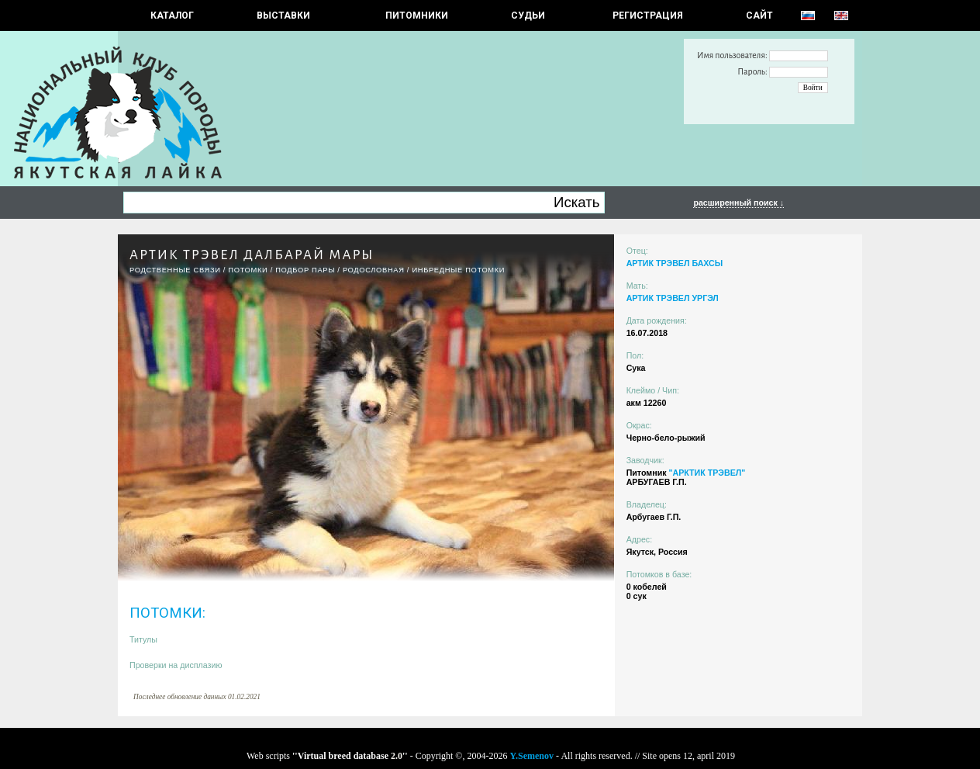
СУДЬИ (528, 15)
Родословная (374, 270)
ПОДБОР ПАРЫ (305, 270)
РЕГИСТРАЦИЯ (647, 15)
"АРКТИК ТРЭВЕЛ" (706, 472)
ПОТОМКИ (247, 270)
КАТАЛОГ (172, 15)
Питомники (416, 15)
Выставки (283, 15)
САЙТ (759, 15)
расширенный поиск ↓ (738, 202)
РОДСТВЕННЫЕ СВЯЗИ (175, 270)
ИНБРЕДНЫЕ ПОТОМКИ (458, 270)
